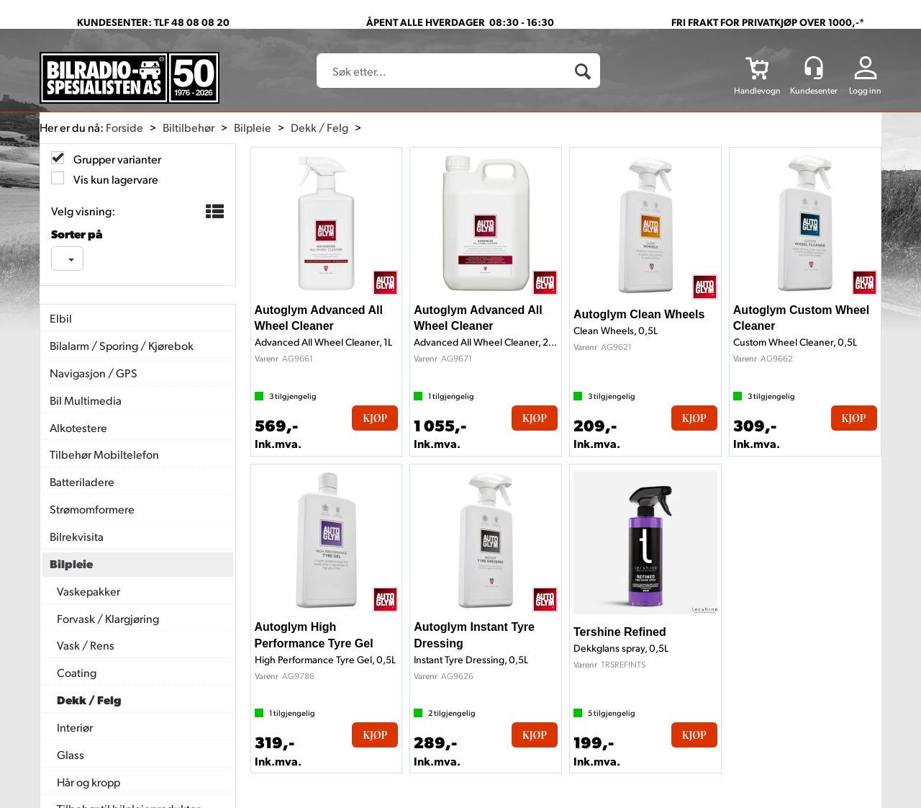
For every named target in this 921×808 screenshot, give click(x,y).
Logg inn (865, 90)
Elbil (61, 318)
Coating (76, 672)
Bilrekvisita (77, 536)
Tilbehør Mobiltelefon (104, 454)
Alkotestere (78, 427)
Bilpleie (252, 127)
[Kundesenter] (813, 67)
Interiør (75, 727)
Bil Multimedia (86, 400)
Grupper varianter (116, 158)
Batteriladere (82, 481)
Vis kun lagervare (114, 179)
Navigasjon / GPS (93, 372)
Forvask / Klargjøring (108, 618)
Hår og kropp (88, 781)
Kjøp (375, 418)
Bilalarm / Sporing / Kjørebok (122, 345)
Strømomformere (92, 508)
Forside (124, 127)
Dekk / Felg (319, 127)
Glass (70, 754)
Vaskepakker (88, 590)
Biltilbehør (188, 127)
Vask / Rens (85, 644)
